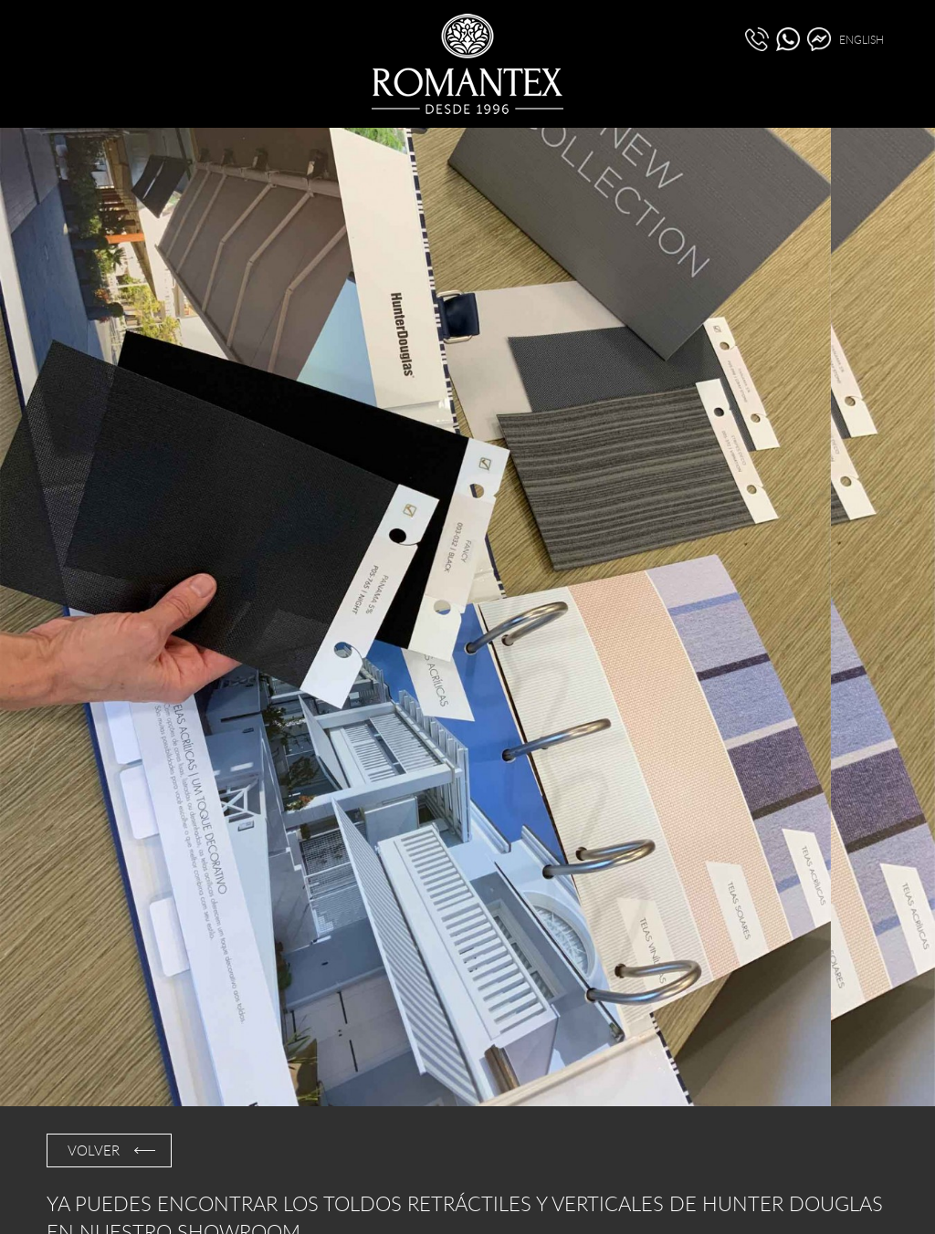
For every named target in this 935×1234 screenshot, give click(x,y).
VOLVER (94, 1150)
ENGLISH (861, 39)
